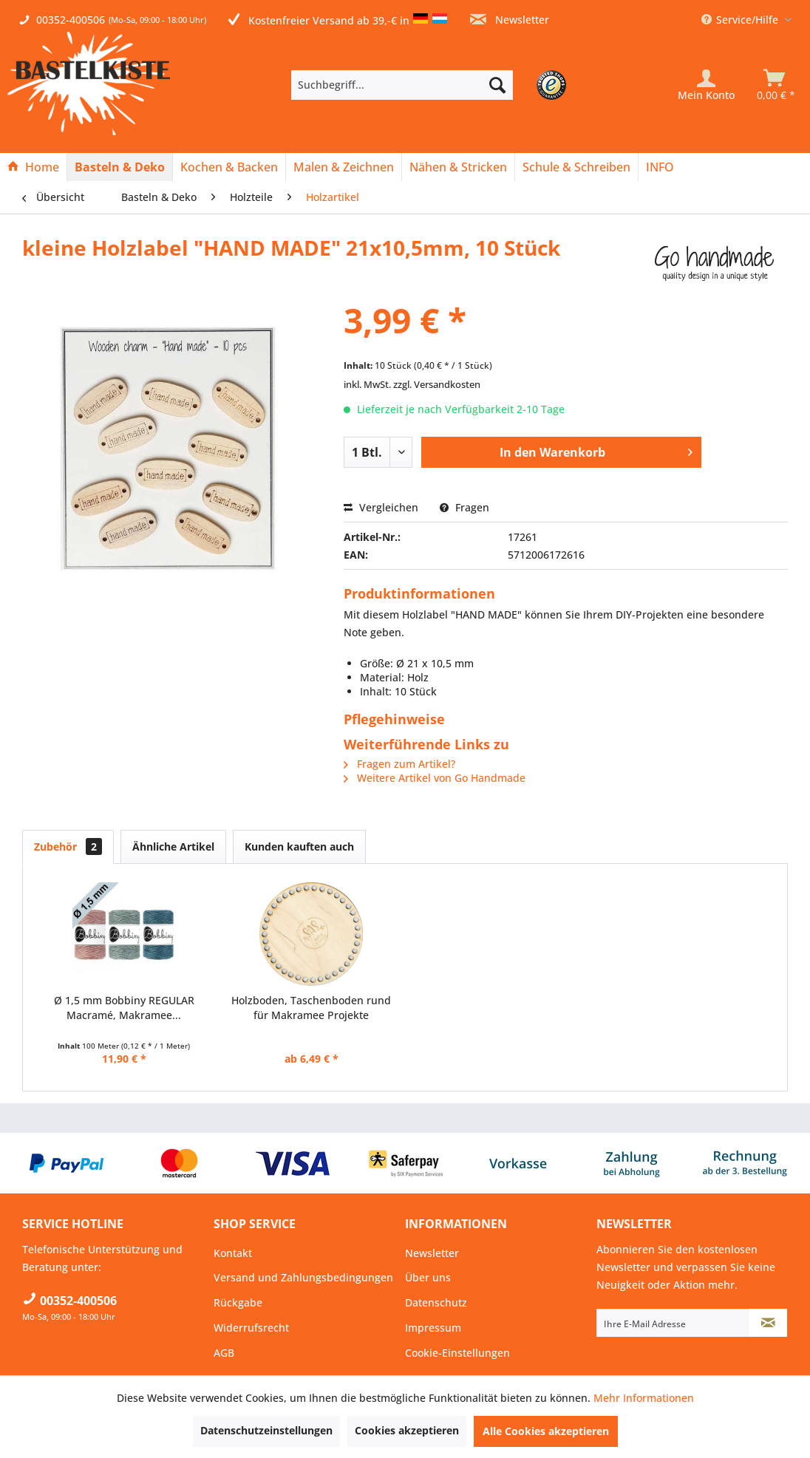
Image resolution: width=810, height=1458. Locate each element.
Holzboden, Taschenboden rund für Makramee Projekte (311, 1007)
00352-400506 (70, 20)
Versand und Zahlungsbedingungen (303, 1277)
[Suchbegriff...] (402, 85)
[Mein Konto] (706, 85)
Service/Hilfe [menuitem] (741, 20)
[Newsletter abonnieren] (768, 1323)
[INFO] (660, 167)
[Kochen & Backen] (229, 167)
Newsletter (509, 20)
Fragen (464, 507)
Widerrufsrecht (251, 1328)
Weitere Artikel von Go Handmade (434, 778)
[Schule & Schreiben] (576, 167)
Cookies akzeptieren (407, 1430)
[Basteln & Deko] (119, 167)
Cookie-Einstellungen (457, 1353)
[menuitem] (424, 85)
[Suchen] (497, 85)
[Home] (33, 167)
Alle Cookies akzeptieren (546, 1431)
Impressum (433, 1328)
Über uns (428, 1277)
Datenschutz (436, 1302)
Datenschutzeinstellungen (266, 1430)
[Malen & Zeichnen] (343, 167)
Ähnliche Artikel (173, 846)
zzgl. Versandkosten (436, 384)
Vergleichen (381, 507)
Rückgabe (238, 1302)
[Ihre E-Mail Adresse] (672, 1323)
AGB (224, 1353)
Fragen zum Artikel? (399, 764)
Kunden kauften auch (299, 846)
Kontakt (233, 1253)
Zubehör (68, 846)
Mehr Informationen (643, 1398)
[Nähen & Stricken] (458, 167)
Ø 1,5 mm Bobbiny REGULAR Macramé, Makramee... (124, 1007)
